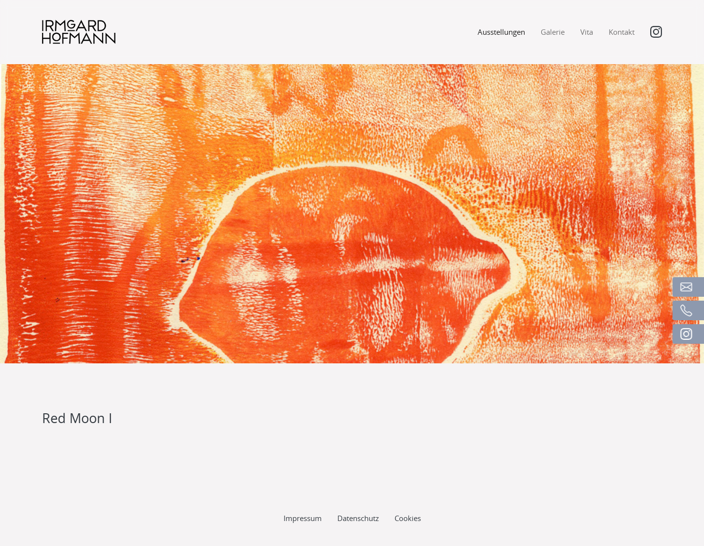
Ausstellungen (501, 32)
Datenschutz (358, 504)
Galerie (553, 32)
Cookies (408, 504)
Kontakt (622, 32)
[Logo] (78, 32)
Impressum (303, 504)
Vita (586, 32)
